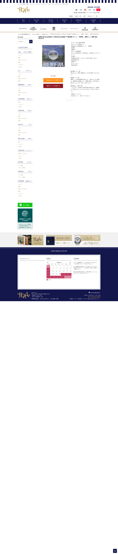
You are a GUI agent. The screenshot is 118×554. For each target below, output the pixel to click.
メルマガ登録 (52, 298)
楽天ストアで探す (53, 86)
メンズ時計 (20, 165)
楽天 (97, 16)
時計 (19, 62)
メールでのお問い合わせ (94, 292)
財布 (19, 57)
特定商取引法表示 (35, 298)
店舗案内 (71, 16)
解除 (57, 298)
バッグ (19, 55)
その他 (19, 66)
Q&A (84, 16)
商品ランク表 (78, 16)
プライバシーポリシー (44, 298)
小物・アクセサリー (22, 60)
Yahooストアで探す (53, 80)
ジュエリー (20, 64)
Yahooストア (90, 16)
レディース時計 (21, 167)
